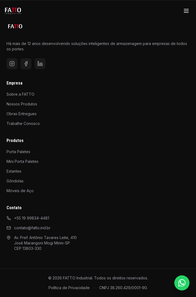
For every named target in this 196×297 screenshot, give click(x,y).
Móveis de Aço (20, 190)
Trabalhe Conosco (23, 123)
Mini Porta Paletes (22, 161)
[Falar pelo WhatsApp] (181, 282)
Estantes (14, 171)
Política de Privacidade (69, 287)
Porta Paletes (18, 151)
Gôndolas (15, 181)
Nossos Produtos (22, 104)
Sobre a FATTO (20, 94)
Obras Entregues (22, 113)
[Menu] (186, 10)
